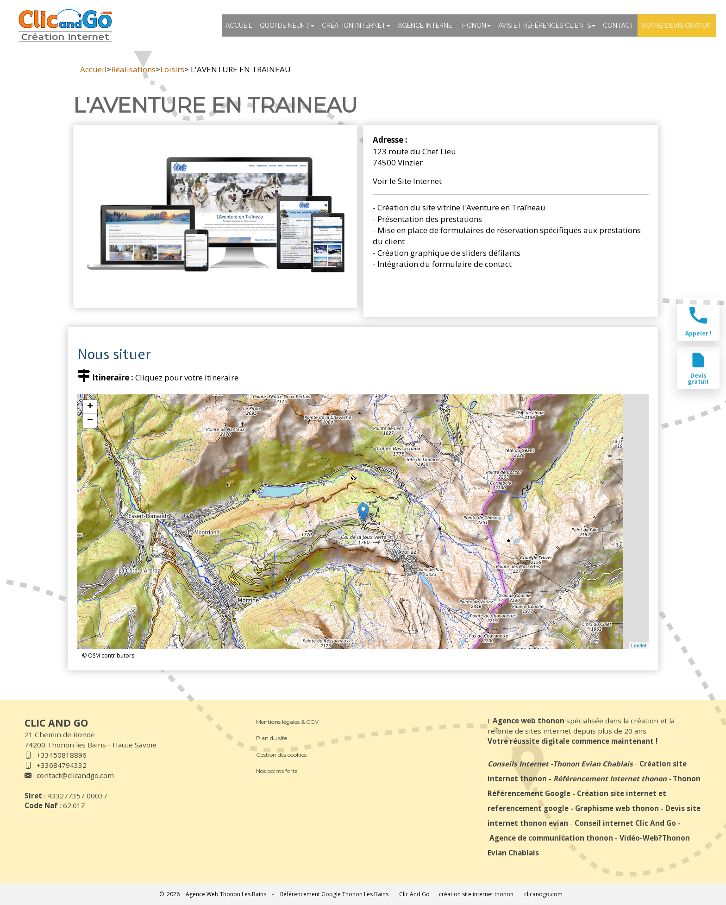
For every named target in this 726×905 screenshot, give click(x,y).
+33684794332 (62, 765)
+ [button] (90, 407)
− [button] (90, 421)
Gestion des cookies (281, 754)
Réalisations (133, 69)
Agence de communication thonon (551, 837)
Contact (618, 25)
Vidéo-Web (639, 837)
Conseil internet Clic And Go (625, 823)
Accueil (238, 25)
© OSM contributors (108, 655)
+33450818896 (62, 754)
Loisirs (172, 69)
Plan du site (271, 737)
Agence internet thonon (444, 25)
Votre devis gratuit (676, 25)
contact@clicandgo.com (75, 775)
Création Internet (356, 25)
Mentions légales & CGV (287, 721)
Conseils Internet (518, 763)
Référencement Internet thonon (610, 778)
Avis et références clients (546, 25)
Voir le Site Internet (407, 181)
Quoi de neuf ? (287, 25)
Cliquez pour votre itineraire (186, 377)
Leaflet (638, 645)
